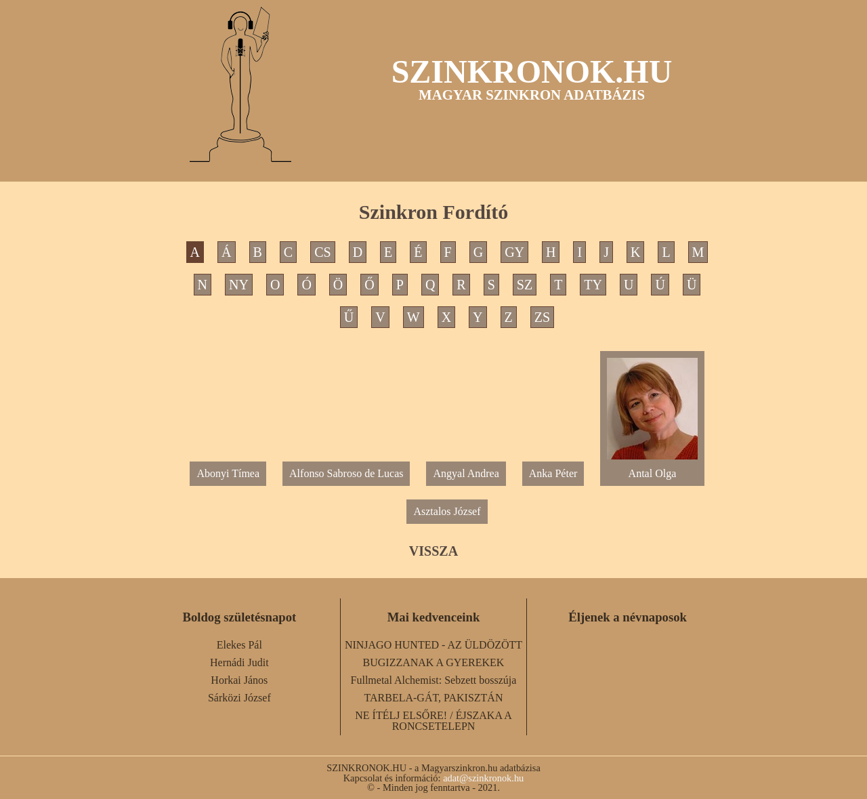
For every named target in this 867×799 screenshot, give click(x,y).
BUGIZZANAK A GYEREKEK (434, 662)
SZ (524, 284)
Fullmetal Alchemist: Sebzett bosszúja (434, 680)
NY (239, 284)
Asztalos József (446, 511)
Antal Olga (652, 468)
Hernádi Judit (239, 662)
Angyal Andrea (466, 473)
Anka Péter (553, 473)
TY (593, 284)
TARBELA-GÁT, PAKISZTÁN (433, 697)
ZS (542, 317)
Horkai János (239, 680)
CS (322, 252)
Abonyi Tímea (227, 473)
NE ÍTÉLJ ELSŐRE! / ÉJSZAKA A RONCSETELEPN (433, 721)
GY (514, 252)
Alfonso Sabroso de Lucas (346, 473)
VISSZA (433, 551)
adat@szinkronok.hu (483, 778)
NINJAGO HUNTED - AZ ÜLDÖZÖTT (433, 645)
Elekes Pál (239, 645)
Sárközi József (239, 697)
